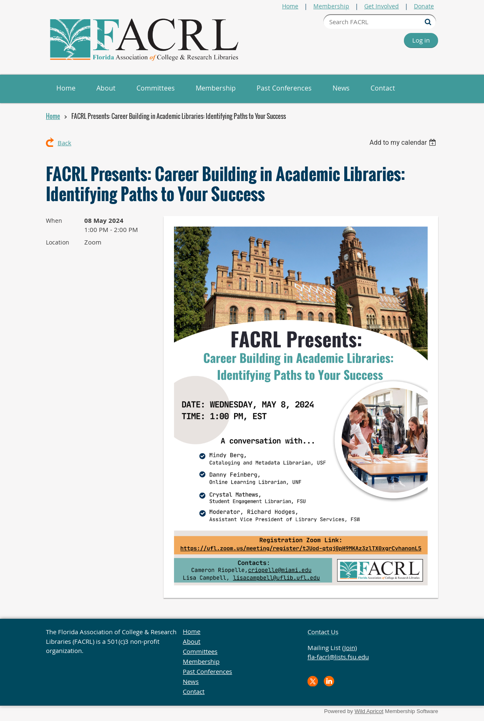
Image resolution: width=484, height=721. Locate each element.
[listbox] (403, 142)
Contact (193, 691)
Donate (424, 6)
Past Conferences (207, 671)
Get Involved (381, 6)
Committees (200, 651)
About (191, 641)
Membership (331, 6)
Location (57, 242)
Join (349, 647)
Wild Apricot (369, 711)
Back (64, 143)
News (191, 681)
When (54, 220)
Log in (421, 40)
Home (290, 6)
